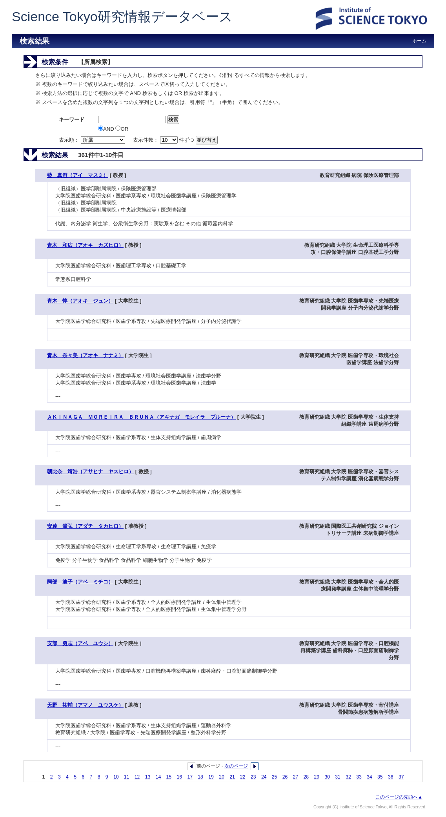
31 (337, 777)
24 (264, 777)
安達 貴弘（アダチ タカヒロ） (85, 526)
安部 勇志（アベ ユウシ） (80, 643)
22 (243, 777)
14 (158, 777)
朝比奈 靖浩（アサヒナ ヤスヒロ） (90, 471)
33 (359, 777)
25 (274, 777)
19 (211, 777)
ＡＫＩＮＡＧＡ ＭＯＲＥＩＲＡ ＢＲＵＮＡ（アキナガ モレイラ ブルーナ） (141, 417)
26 (285, 777)
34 (369, 777)
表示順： (92, 140)
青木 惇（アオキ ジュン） (80, 301)
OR (121, 129)
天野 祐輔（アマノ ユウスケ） (85, 705)
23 (253, 777)
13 (148, 777)
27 (296, 777)
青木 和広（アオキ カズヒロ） (85, 245)
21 (232, 777)
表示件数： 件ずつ (164, 140)
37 (401, 777)
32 (348, 777)
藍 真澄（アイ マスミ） (77, 175)
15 (169, 777)
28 (306, 777)
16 (179, 777)
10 (116, 777)
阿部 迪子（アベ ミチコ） (80, 582)
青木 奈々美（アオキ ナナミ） (85, 355)
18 (200, 777)
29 (317, 777)
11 (126, 777)
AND (106, 129)
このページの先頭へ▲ (398, 797)
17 (190, 777)
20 (221, 777)
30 (327, 777)
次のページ (236, 766)
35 (380, 777)
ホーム (419, 41)
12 (137, 777)
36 (390, 777)
